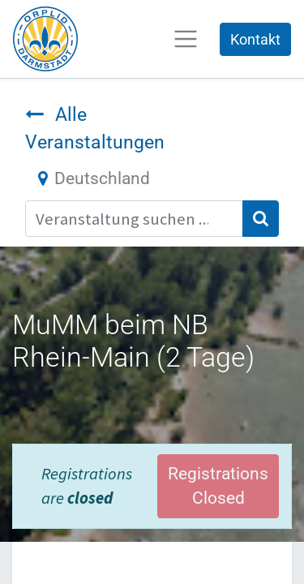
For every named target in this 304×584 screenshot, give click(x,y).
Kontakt (255, 39)
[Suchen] (260, 218)
